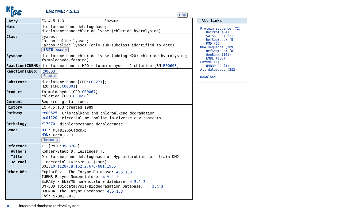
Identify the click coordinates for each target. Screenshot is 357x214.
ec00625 (49, 113)
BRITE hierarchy (55, 50)
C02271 (95, 82)
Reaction (49, 76)
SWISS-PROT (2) (219, 36)
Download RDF (211, 77)
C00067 (89, 92)
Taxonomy (50, 140)
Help (182, 15)
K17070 (48, 124)
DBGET (11, 206)
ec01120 (49, 118)
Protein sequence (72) (220, 28)
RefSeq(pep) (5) (220, 40)
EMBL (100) (215, 58)
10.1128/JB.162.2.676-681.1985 (83, 167)
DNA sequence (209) (217, 47)
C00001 (68, 87)
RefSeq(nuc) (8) (220, 51)
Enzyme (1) (209, 62)
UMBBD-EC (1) (217, 66)
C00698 (80, 96)
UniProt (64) (217, 32)
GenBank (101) (218, 55)
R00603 (170, 66)
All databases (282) (218, 70)
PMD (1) (213, 43)
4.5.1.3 (124, 173)
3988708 (69, 146)
